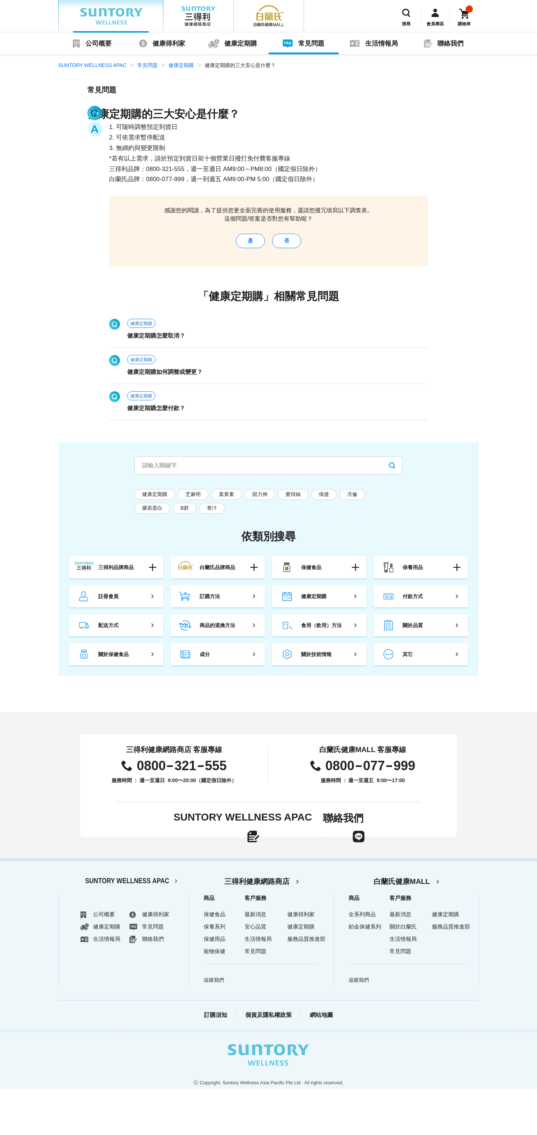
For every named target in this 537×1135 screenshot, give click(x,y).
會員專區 (435, 23)
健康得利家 (169, 43)
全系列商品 (362, 960)
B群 (184, 513)
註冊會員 (108, 602)
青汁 (212, 513)
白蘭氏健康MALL (402, 928)
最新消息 (255, 960)
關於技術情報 (316, 660)
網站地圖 (321, 1061)
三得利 (198, 16)
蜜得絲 (293, 499)
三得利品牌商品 (116, 573)
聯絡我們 (450, 43)
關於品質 (413, 631)
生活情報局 (381, 43)
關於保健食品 (113, 660)
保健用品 (214, 985)
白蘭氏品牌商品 (217, 573)
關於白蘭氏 (403, 973)
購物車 (464, 23)
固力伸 (259, 499)
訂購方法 (210, 602)
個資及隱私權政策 (268, 1061)
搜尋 (406, 23)
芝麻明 (193, 499)
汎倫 (352, 499)
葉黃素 (226, 499)
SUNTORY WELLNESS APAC (110, 16)
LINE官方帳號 (355, 854)
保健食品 (311, 573)
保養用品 (413, 573)
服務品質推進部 (306, 985)
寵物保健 (214, 997)
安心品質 (255, 973)
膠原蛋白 (152, 513)
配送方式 (108, 631)
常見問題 (311, 43)
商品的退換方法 (217, 631)
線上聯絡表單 (204, 854)
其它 (408, 660)
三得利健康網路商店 (257, 928)
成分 (205, 660)
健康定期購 (240, 43)
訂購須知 (215, 1061)
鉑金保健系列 (365, 973)
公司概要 (99, 43)
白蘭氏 (269, 16)
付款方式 (413, 602)
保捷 (324, 499)
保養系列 (214, 973)
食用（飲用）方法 (321, 631)
